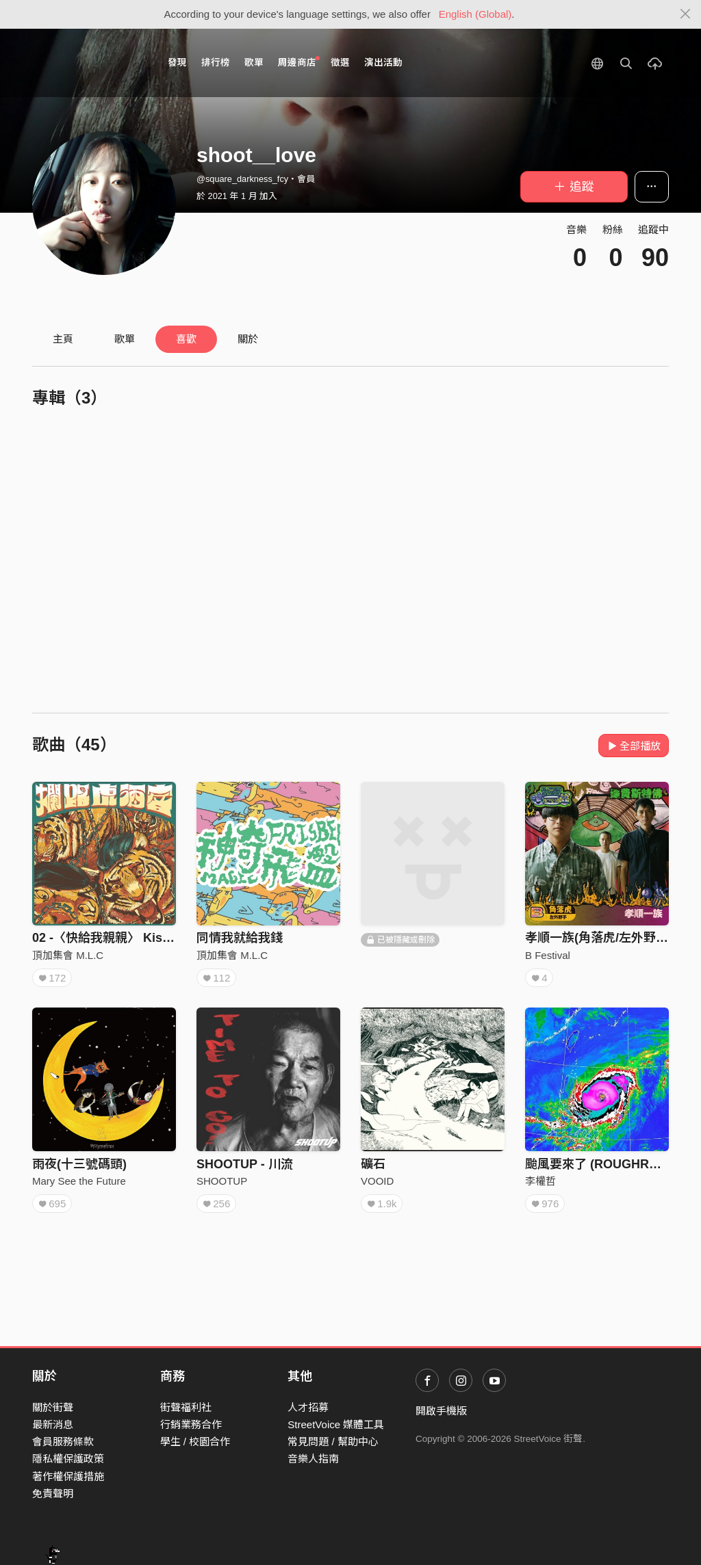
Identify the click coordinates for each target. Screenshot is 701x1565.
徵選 (340, 62)
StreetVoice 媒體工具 (336, 1424)
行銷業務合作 (191, 1424)
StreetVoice (88, 63)
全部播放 (634, 746)
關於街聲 (52, 1407)
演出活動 (383, 62)
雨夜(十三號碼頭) (79, 1164)
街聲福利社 (186, 1407)
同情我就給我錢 (239, 938)
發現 (177, 62)
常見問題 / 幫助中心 (333, 1441)
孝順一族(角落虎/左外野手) (598, 938)
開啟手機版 (441, 1411)
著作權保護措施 (68, 1476)
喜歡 (186, 339)
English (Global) (475, 14)
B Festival (547, 955)
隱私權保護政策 (68, 1458)
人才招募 (308, 1407)
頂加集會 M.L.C (67, 955)
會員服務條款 (63, 1441)
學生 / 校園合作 (195, 1441)
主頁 (63, 339)
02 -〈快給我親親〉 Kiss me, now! (129, 938)
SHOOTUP (221, 1181)
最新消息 (52, 1424)
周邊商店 (299, 62)
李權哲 (540, 1181)
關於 (248, 339)
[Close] (685, 14)
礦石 (373, 1164)
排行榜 (215, 62)
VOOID (377, 1181)
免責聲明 (52, 1493)
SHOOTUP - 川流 (244, 1164)
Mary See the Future (79, 1181)
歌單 (254, 62)
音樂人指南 (313, 1458)
